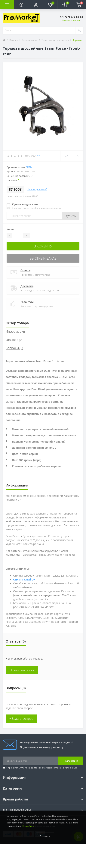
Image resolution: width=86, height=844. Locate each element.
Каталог (13, 40)
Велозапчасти (30, 40)
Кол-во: (11, 229)
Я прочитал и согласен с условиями (41, 767)
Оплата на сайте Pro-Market (34, 767)
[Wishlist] (66, 156)
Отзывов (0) (14, 340)
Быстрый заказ (43, 258)
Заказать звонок (71, 19)
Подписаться (70, 760)
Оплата (25, 270)
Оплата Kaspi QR (24, 579)
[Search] (79, 30)
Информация (15, 331)
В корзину (43, 246)
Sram (29, 167)
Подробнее (28, 826)
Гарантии (27, 302)
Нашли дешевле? (37, 189)
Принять (45, 836)
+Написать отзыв (22, 670)
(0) (38, 156)
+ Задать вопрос (21, 719)
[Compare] (77, 156)
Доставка (26, 286)
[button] (36, 4)
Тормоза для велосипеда (55, 40)
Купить (71, 216)
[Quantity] (17, 235)
